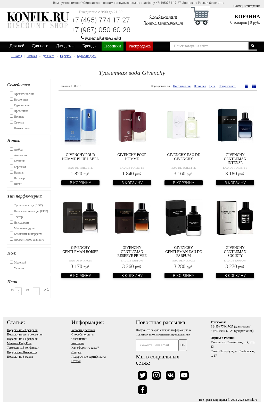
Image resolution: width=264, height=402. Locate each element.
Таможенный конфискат (23, 347)
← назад (16, 56)
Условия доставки (83, 330)
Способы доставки (163, 16)
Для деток (65, 45)
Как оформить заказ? (85, 347)
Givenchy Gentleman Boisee (80, 249)
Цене (212, 85)
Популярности (182, 85)
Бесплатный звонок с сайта (103, 37)
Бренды (89, 45)
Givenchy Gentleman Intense (235, 159)
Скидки (76, 352)
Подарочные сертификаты (88, 356)
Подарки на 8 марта (20, 356)
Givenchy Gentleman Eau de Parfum (183, 252)
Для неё (17, 45)
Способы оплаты (82, 334)
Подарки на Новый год (22, 352)
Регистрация (252, 6)
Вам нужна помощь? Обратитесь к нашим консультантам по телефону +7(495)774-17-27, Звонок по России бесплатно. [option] (139, 3)
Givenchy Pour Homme (131, 157)
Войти (237, 6)
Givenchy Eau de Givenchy (183, 157)
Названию (200, 85)
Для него (40, 45)
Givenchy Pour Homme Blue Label (80, 157)
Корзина (247, 16)
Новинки (112, 46)
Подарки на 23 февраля (22, 330)
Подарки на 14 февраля (22, 339)
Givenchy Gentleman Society (235, 252)
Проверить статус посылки (163, 22)
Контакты (77, 343)
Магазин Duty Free (19, 343)
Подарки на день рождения (25, 334)
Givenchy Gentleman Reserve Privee (132, 252)
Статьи (75, 361)
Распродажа (140, 46)
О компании (79, 339)
